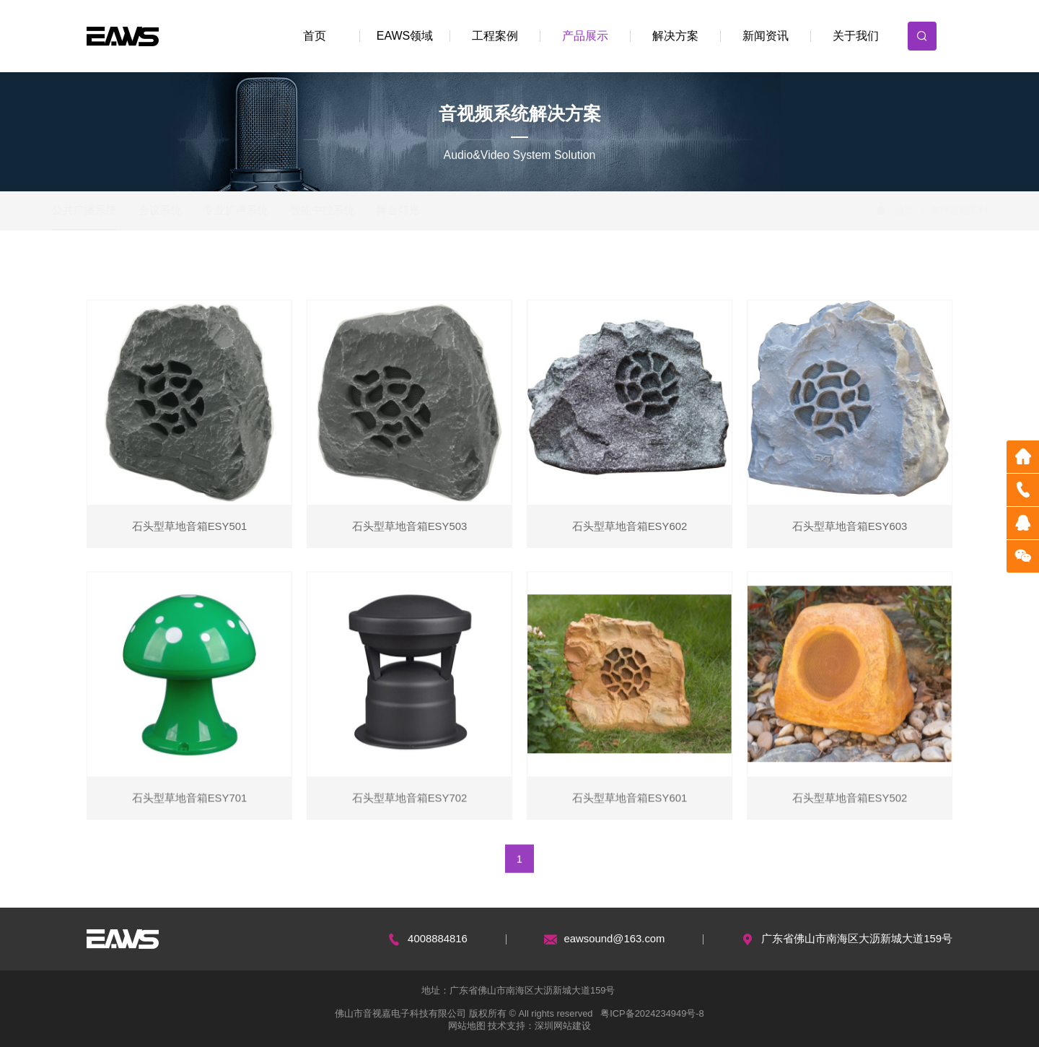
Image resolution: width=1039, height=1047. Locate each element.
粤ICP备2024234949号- (649, 1013)
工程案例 (495, 36)
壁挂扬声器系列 (472, 271)
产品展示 (585, 36)
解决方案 (675, 36)
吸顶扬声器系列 (375, 271)
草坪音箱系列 (672, 271)
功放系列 (285, 271)
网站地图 (467, 1025)
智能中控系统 (352, 210)
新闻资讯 (765, 36)
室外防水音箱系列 (574, 271)
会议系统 (190, 210)
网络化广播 (122, 271)
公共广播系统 (114, 210)
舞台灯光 (428, 210)
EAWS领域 (405, 36)
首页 (314, 36)
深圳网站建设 (563, 1025)
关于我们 (856, 36)
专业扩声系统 (266, 210)
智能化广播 (203, 271)
